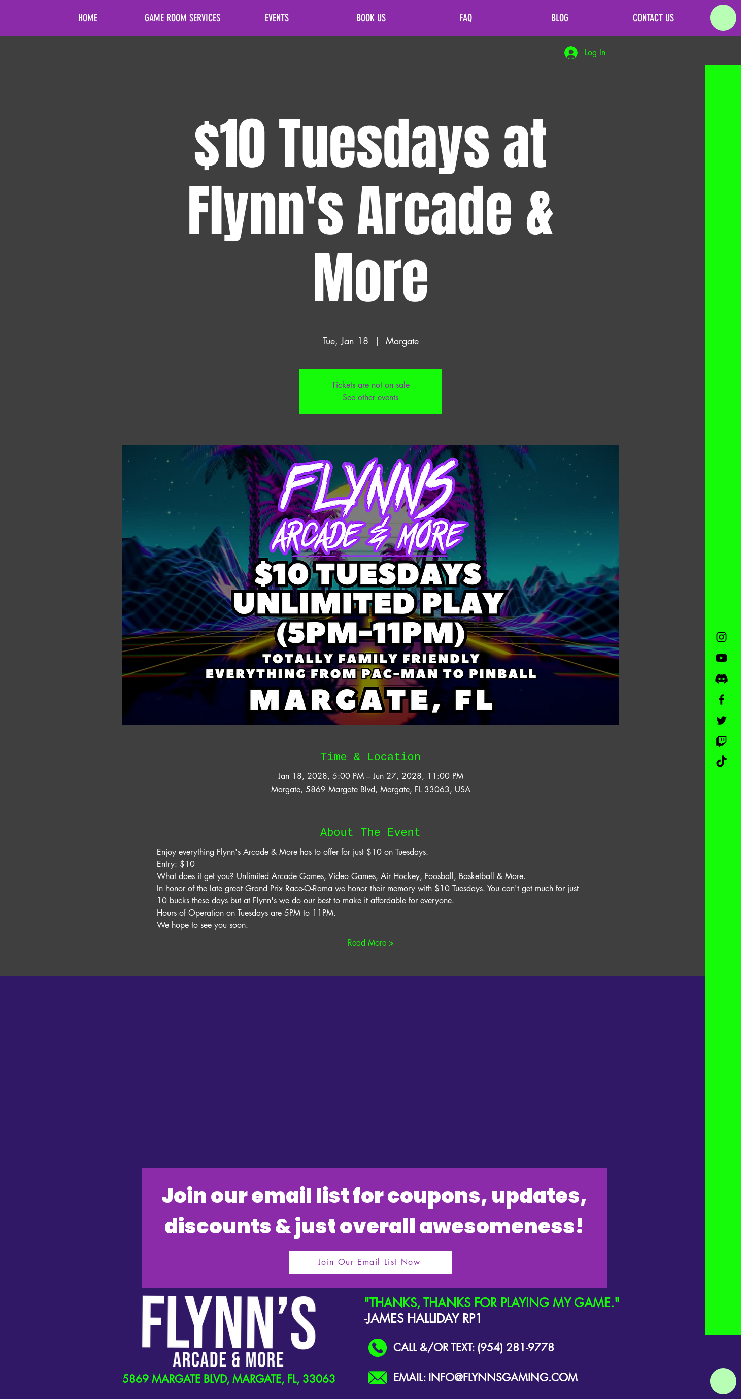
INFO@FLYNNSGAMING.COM (503, 1377)
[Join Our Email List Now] (370, 1262)
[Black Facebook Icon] (721, 699)
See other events (370, 397)
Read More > (371, 942)
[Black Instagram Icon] (721, 637)
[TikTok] (721, 762)
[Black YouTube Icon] (721, 658)
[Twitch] (721, 741)
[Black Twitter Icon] (721, 720)
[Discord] (721, 679)
